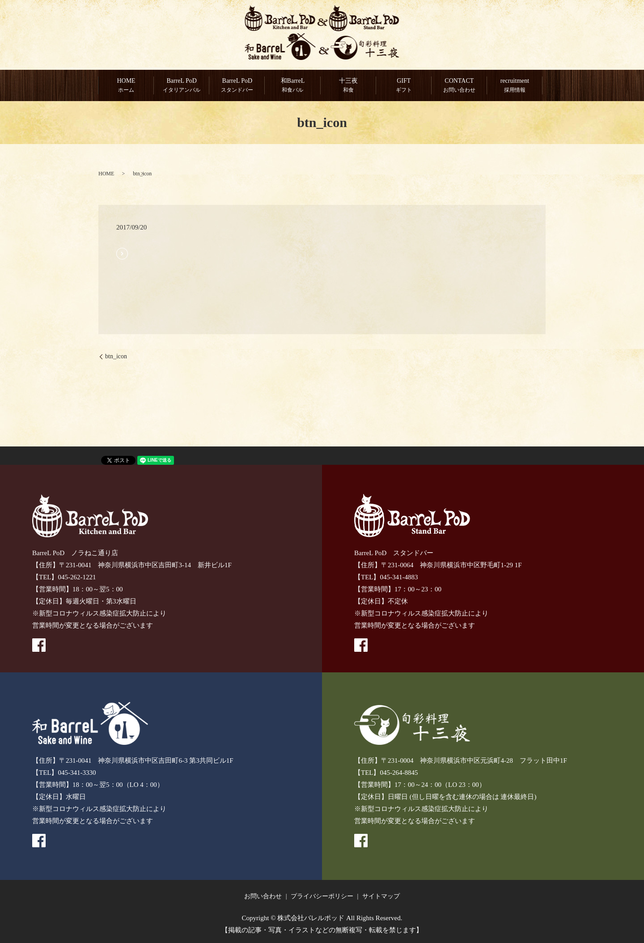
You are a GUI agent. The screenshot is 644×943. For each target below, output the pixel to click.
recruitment (514, 86)
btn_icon (116, 356)
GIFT (403, 86)
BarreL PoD (181, 86)
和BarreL (292, 86)
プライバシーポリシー (322, 896)
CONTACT (459, 86)
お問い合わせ (263, 896)
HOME (126, 86)
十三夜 (348, 86)
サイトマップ (381, 896)
